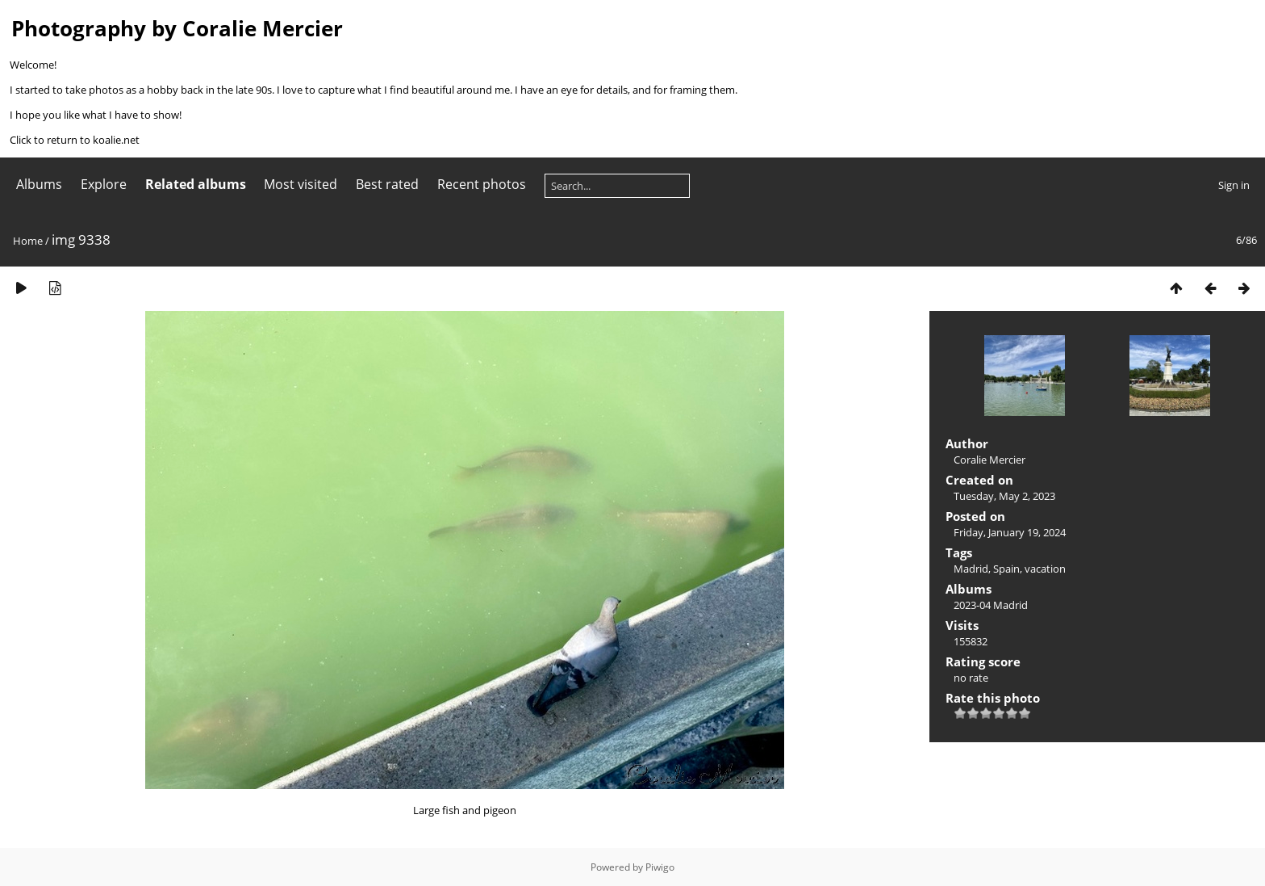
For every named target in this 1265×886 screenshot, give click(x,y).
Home (28, 240)
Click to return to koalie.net (75, 139)
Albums (39, 184)
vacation (1045, 568)
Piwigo (659, 867)
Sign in (1234, 185)
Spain (1006, 568)
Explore (104, 184)
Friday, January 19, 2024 (1010, 532)
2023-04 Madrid (991, 605)
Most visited (300, 184)
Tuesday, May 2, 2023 (1004, 496)
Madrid (971, 568)
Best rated (387, 184)
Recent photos (481, 184)
